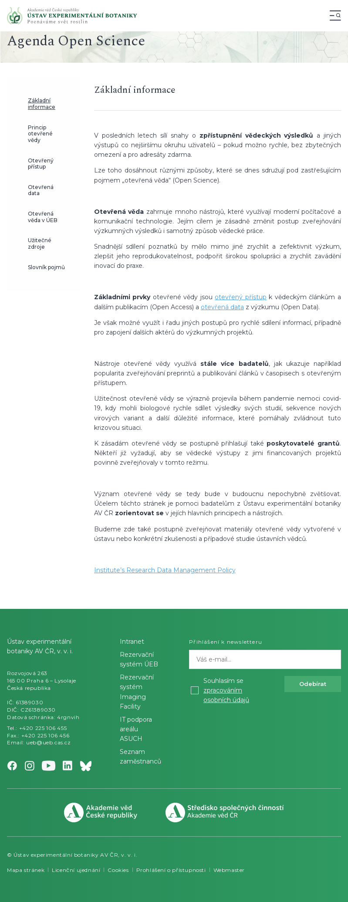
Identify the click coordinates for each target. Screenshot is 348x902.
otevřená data (222, 307)
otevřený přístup (241, 297)
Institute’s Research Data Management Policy (165, 570)
